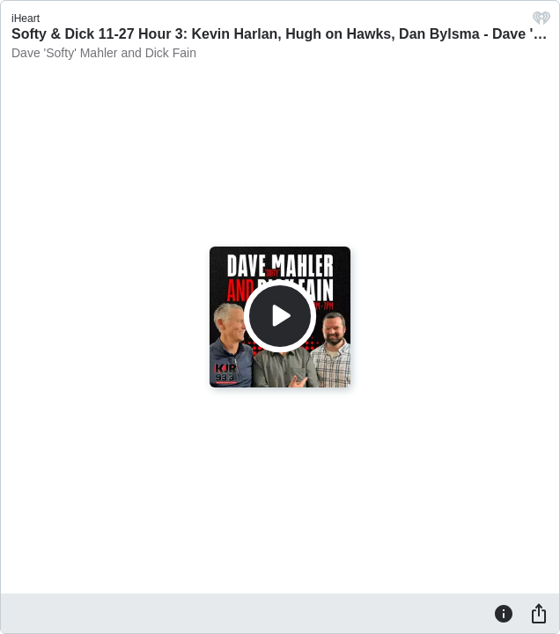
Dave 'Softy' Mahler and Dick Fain (103, 53)
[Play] (280, 316)
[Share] (538, 612)
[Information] (503, 612)
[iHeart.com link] (541, 22)
